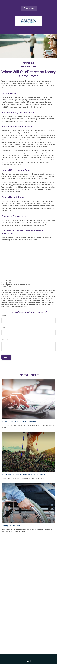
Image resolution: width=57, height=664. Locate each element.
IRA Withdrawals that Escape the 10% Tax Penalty (19, 421)
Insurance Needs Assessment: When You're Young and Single (23, 474)
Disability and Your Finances (11, 526)
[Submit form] (6, 357)
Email (3, 327)
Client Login (29, 8)
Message (4, 339)
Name (3, 315)
